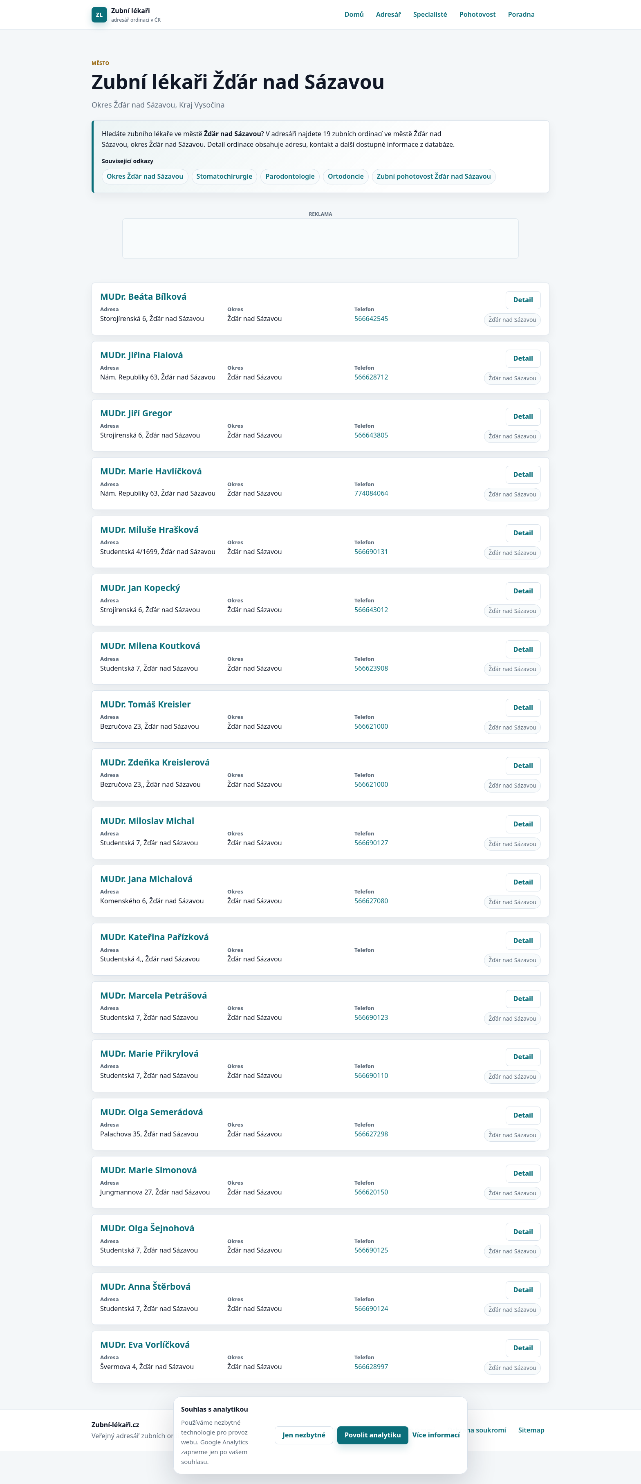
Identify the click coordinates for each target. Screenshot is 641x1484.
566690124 (371, 1308)
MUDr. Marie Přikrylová (149, 1053)
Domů (354, 14)
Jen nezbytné (303, 1434)
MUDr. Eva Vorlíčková (145, 1344)
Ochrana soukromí (476, 1430)
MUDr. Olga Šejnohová (147, 1228)
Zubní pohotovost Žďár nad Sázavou (434, 176)
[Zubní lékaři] (126, 15)
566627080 (371, 900)
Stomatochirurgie (225, 176)
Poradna (521, 14)
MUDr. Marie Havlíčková (151, 471)
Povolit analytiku (373, 1434)
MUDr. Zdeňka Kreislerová (155, 762)
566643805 (371, 435)
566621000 (371, 726)
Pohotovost (477, 14)
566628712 (371, 377)
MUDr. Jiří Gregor (136, 413)
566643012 (371, 609)
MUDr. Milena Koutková (150, 645)
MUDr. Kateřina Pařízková (154, 937)
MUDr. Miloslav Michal (147, 820)
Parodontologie (289, 176)
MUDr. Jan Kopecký (140, 587)
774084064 (371, 493)
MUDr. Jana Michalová (146, 879)
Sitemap (531, 1430)
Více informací (436, 1434)
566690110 (371, 1075)
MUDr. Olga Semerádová (151, 1112)
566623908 (371, 668)
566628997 (371, 1366)
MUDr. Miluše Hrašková (149, 529)
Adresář (388, 14)
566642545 (371, 318)
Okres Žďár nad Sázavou (145, 176)
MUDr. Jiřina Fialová (141, 355)
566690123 (371, 1017)
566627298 (371, 1133)
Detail (523, 299)
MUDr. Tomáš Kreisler (145, 704)
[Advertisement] (321, 237)
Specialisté (430, 14)
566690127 (371, 842)
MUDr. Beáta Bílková (143, 296)
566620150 (371, 1192)
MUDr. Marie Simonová (148, 1170)
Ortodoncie (346, 176)
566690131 (371, 551)
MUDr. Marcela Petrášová (153, 995)
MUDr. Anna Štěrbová (145, 1286)
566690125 (371, 1250)
